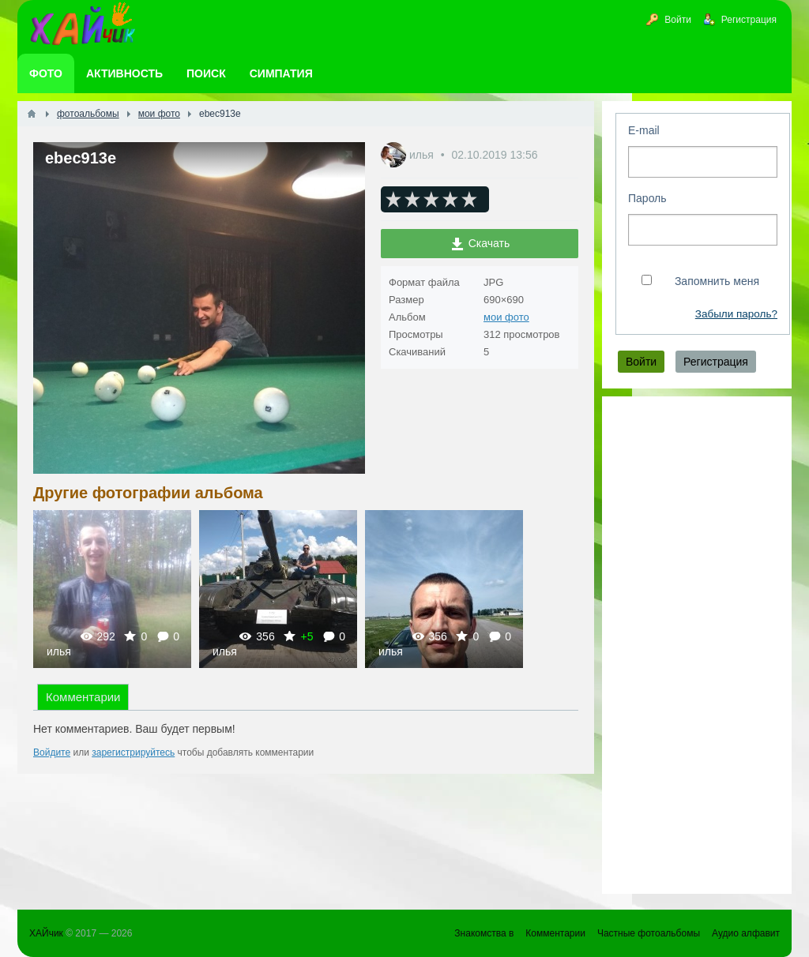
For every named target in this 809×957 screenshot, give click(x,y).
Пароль (647, 198)
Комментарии (83, 697)
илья (423, 154)
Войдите (51, 752)
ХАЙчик (46, 933)
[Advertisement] (697, 645)
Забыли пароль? (736, 314)
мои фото (506, 317)
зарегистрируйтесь (133, 752)
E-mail (644, 130)
